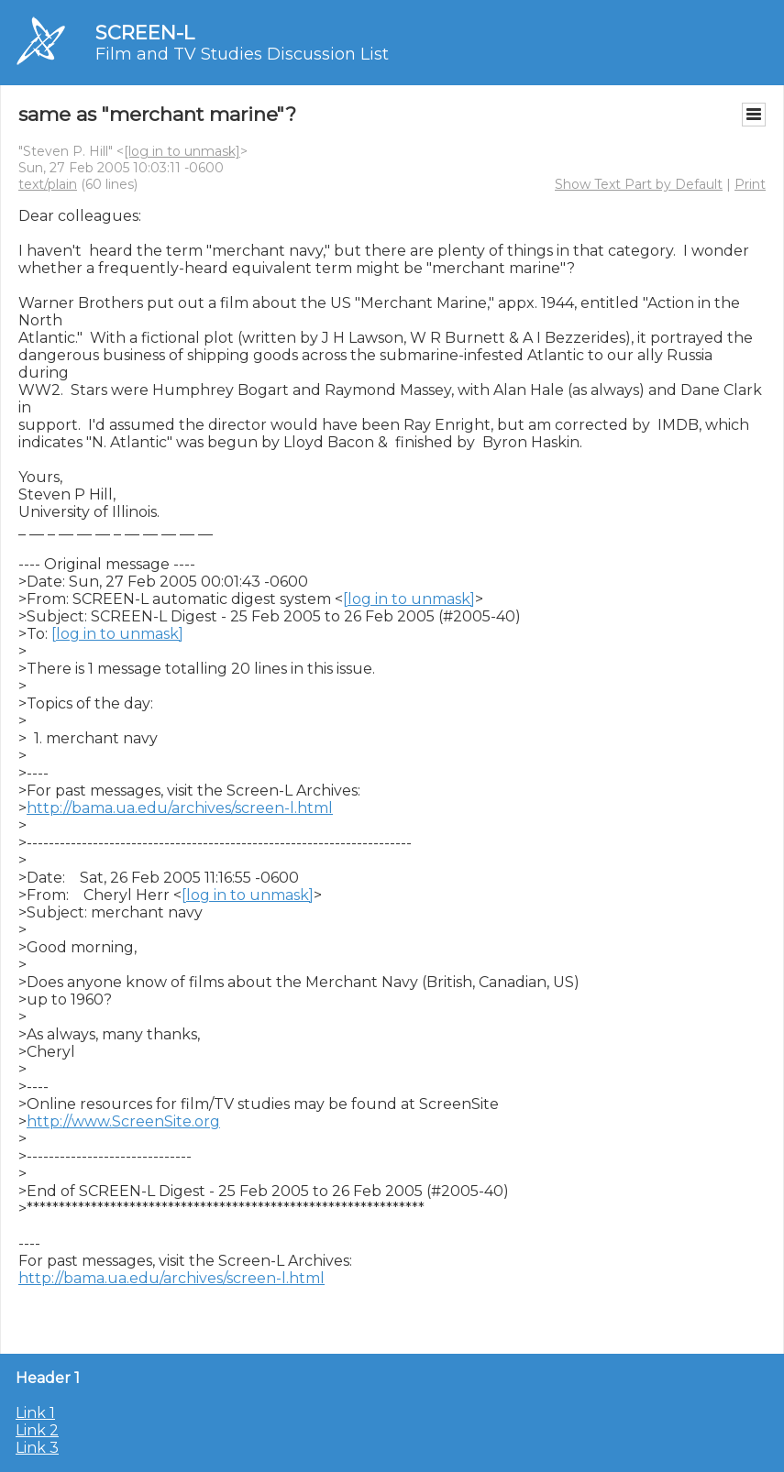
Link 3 (37, 1447)
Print (750, 184)
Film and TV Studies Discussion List (242, 54)
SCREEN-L (144, 32)
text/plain (47, 184)
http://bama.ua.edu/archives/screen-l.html (180, 808)
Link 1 (35, 1413)
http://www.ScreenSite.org (123, 1121)
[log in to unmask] (182, 151)
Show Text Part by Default (639, 184)
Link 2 (37, 1430)
